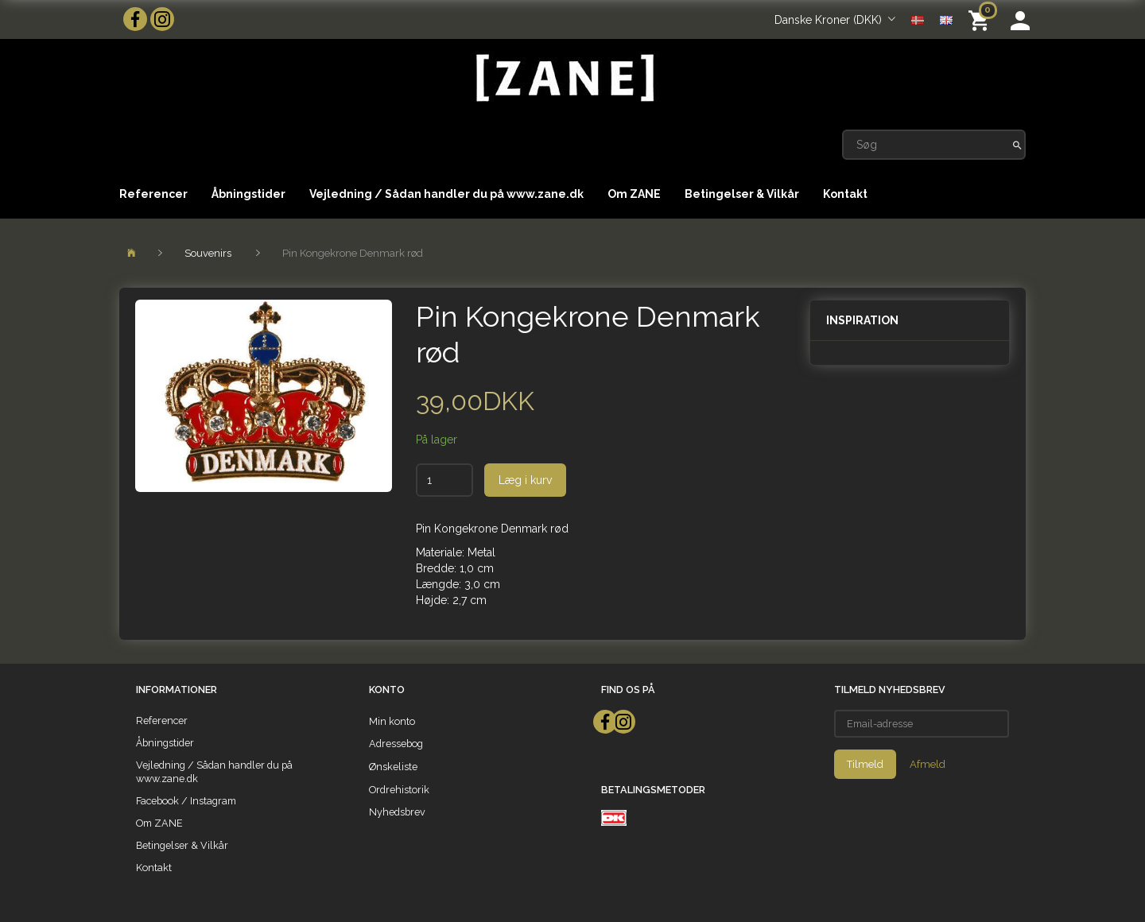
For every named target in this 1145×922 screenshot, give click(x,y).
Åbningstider (248, 194)
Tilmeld (865, 764)
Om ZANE (634, 194)
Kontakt (845, 194)
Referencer (153, 194)
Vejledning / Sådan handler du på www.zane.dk (446, 194)
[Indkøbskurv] (982, 19)
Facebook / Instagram (186, 801)
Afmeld (927, 764)
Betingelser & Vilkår (742, 194)
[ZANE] (563, 78)
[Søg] (1017, 145)
